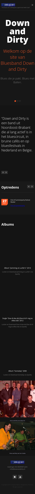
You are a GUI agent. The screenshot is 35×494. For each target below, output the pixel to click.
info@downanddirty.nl (17, 469)
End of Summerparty (18, 206)
